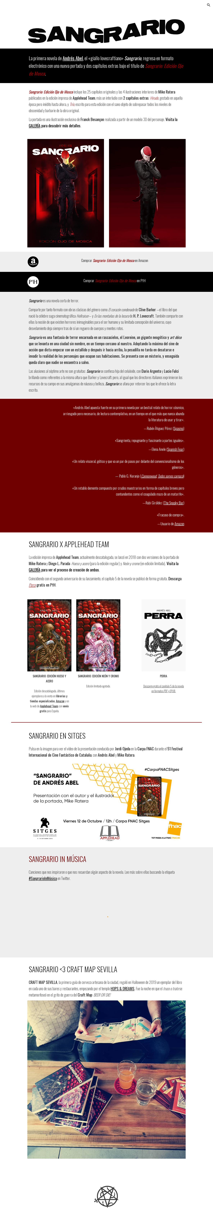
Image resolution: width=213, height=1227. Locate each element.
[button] (208, 5)
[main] (106, 66)
